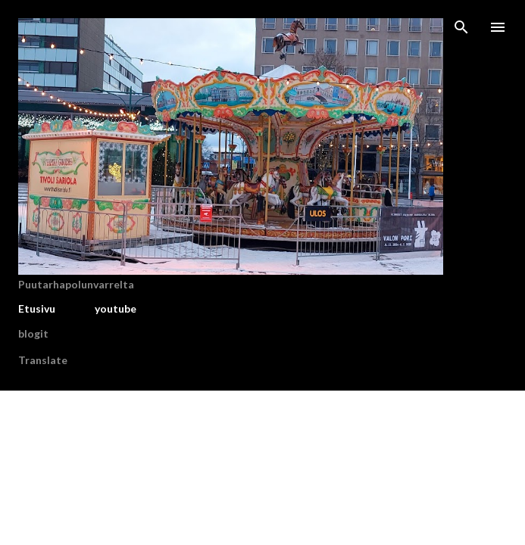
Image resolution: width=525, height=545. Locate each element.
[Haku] (461, 27)
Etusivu (36, 308)
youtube (115, 308)
